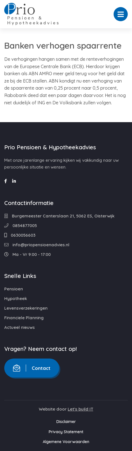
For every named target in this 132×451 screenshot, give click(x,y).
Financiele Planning (24, 317)
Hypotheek (15, 298)
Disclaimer (66, 421)
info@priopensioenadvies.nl (36, 244)
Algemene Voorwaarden (66, 441)
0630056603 (19, 235)
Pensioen (13, 289)
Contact (31, 368)
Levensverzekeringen (26, 308)
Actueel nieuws (19, 327)
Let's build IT (80, 409)
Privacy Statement (66, 431)
